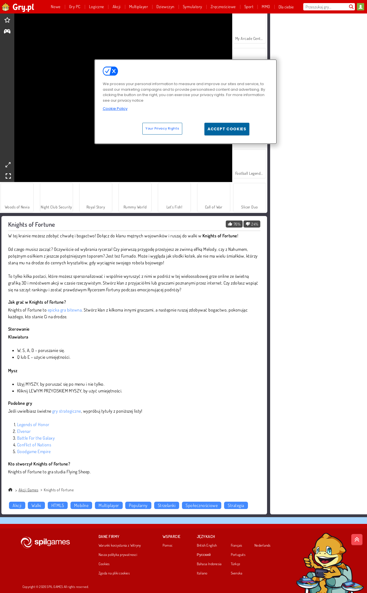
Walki (36, 505)
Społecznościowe (202, 505)
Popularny (138, 505)
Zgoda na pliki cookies (114, 573)
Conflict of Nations (34, 444)
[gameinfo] (7, 32)
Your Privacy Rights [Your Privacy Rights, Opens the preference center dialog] (162, 128)
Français (236, 545)
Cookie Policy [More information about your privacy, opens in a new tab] (115, 108)
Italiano (202, 573)
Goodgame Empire (34, 451)
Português (238, 555)
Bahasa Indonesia (209, 564)
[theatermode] (8, 164)
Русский (204, 555)
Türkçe (235, 564)
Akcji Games (28, 489)
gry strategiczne (66, 411)
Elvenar (24, 431)
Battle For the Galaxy (36, 438)
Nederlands (262, 545)
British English (207, 545)
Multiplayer (109, 505)
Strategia (236, 505)
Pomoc (167, 545)
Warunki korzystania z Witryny (120, 545)
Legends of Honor (33, 424)
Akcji (17, 505)
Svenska (237, 573)
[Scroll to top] (357, 539)
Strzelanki (167, 505)
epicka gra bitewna (65, 310)
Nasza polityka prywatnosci (118, 555)
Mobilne (81, 505)
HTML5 (57, 505)
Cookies (104, 564)
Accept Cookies (227, 129)
